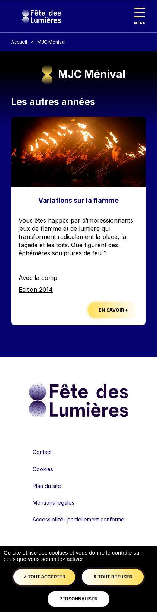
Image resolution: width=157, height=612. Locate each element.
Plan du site (47, 486)
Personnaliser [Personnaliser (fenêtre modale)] (78, 599)
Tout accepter (44, 577)
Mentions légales (53, 502)
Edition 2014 (36, 289)
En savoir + (113, 310)
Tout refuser (112, 577)
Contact (42, 452)
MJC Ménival (51, 42)
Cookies (43, 469)
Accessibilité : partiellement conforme (78, 519)
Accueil (19, 42)
